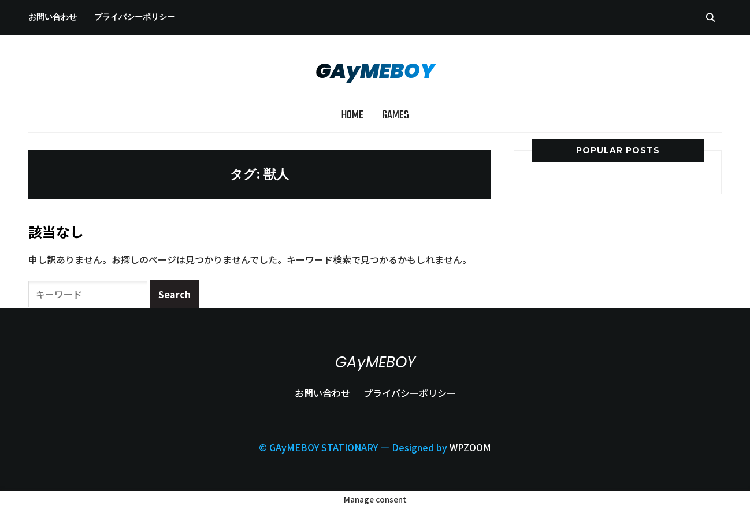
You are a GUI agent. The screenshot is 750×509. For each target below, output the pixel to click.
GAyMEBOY (375, 71)
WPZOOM (470, 447)
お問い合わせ (52, 17)
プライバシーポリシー (134, 17)
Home (352, 115)
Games (395, 115)
